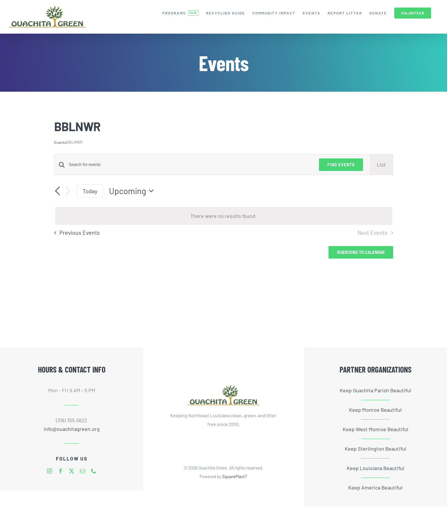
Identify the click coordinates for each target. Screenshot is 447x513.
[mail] (82, 471)
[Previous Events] (57, 191)
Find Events (341, 164)
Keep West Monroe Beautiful (375, 429)
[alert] (223, 216)
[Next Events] (67, 191)
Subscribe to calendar (361, 252)
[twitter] (71, 471)
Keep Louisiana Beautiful (375, 468)
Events (60, 142)
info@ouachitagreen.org (72, 429)
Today (90, 190)
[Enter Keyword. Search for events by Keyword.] (190, 165)
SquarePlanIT (234, 476)
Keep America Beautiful (375, 487)
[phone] (93, 471)
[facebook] (60, 471)
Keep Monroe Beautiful (375, 410)
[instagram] (49, 471)
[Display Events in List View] (381, 164)
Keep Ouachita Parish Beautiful (375, 390)
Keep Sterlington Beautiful (375, 448)
